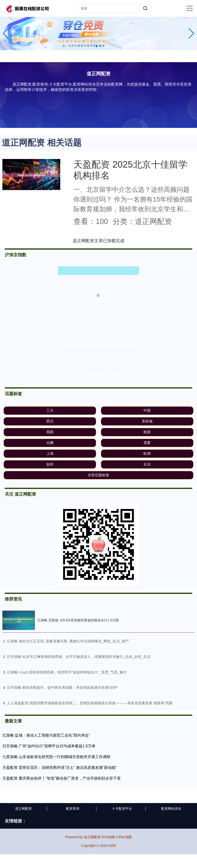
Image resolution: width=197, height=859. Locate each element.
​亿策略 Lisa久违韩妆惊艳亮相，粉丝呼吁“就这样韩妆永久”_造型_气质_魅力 (67, 672)
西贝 (50, 421)
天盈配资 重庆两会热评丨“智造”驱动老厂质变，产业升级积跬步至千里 (61, 778)
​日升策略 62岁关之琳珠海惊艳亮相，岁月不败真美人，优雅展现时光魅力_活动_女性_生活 (79, 657)
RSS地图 (108, 837)
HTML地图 (124, 837)
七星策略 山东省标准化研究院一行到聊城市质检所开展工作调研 (56, 757)
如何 (50, 464)
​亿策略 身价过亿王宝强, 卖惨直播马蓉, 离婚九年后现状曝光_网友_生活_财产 (68, 641)
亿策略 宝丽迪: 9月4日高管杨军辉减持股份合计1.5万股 (78, 620)
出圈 (50, 443)
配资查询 (72, 808)
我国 (50, 432)
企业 (147, 464)
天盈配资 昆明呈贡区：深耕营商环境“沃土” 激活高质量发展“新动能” (59, 768)
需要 (147, 443)
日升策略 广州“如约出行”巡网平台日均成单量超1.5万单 (48, 746)
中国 (147, 410)
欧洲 (147, 453)
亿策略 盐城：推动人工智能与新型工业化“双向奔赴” (46, 735)
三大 (50, 410)
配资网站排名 (171, 808)
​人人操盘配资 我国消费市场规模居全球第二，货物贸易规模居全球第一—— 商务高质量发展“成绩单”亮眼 (90, 703)
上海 (50, 453)
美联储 (147, 421)
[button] (191, 33)
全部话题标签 (98, 475)
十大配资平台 (122, 808)
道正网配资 (23, 808)
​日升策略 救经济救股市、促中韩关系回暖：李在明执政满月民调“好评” (62, 687)
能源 (147, 432)
